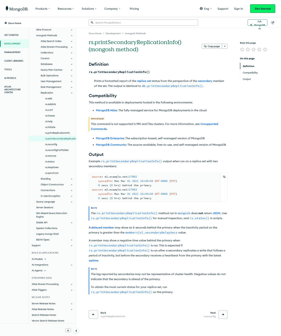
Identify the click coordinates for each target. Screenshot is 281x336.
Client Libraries (13, 60)
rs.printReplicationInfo (57, 132)
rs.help (49, 121)
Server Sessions (44, 207)
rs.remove (50, 155)
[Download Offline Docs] (68, 330)
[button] (206, 8)
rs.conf (49, 109)
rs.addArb (50, 104)
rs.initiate (50, 127)
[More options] (225, 46)
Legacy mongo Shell (47, 233)
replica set (144, 81)
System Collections (46, 228)
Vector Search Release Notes (48, 320)
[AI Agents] (52, 270)
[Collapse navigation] (76, 330)
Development (12, 43)
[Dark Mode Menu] (272, 22)
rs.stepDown (52, 167)
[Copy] (224, 176)
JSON (216, 213)
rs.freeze (50, 115)
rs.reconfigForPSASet (57, 150)
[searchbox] (143, 22)
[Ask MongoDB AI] (257, 22)
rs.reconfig (51, 144)
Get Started (263, 8)
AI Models (10, 78)
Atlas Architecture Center (12, 89)
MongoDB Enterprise (110, 138)
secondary (205, 81)
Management (12, 52)
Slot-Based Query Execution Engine (51, 215)
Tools (8, 69)
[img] (242, 49)
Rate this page (248, 42)
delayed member (102, 227)
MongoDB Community (111, 144)
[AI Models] (52, 259)
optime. (94, 260)
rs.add (48, 98)
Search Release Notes (44, 314)
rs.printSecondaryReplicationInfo (60, 138)
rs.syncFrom (52, 172)
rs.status (49, 161)
